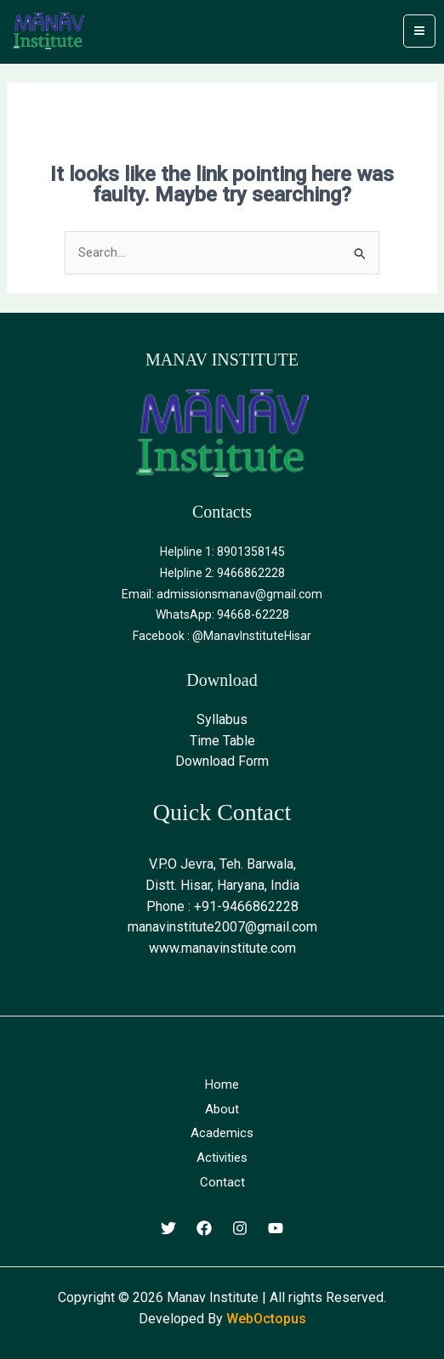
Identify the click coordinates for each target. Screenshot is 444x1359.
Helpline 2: (188, 573)
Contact (222, 1182)
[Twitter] (168, 1228)
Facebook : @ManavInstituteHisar (222, 636)
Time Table (222, 741)
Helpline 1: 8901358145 (222, 551)
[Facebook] (204, 1228)
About (222, 1109)
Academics (222, 1133)
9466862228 (251, 573)
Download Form (222, 761)
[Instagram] (240, 1228)
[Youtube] (275, 1228)
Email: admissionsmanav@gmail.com (222, 594)
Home (222, 1084)
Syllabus (222, 719)
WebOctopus (266, 1319)
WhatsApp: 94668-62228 (222, 614)
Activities (222, 1157)
